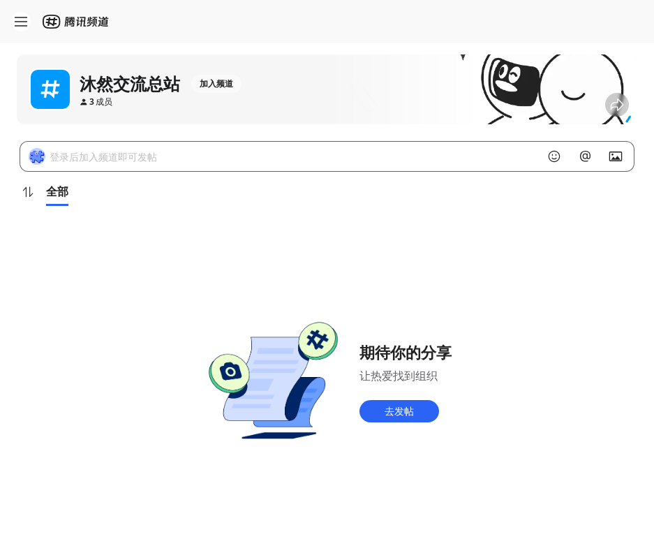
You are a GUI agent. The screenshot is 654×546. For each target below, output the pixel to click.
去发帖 (399, 411)
